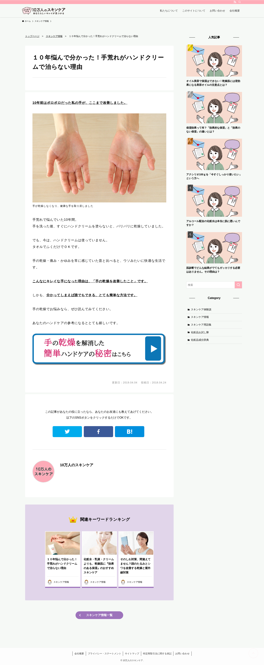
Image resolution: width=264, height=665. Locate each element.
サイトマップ (132, 653)
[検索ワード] (214, 284)
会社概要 (79, 653)
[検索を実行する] (238, 284)
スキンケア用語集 (201, 324)
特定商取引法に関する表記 (157, 653)
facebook (98, 431)
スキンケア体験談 (201, 309)
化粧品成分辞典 (200, 339)
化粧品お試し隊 (200, 332)
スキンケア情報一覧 (99, 615)
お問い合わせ (182, 653)
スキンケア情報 (200, 316)
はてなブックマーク (129, 431)
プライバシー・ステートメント (104, 653)
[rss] (234, 2)
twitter (67, 431)
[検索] (239, 2)
